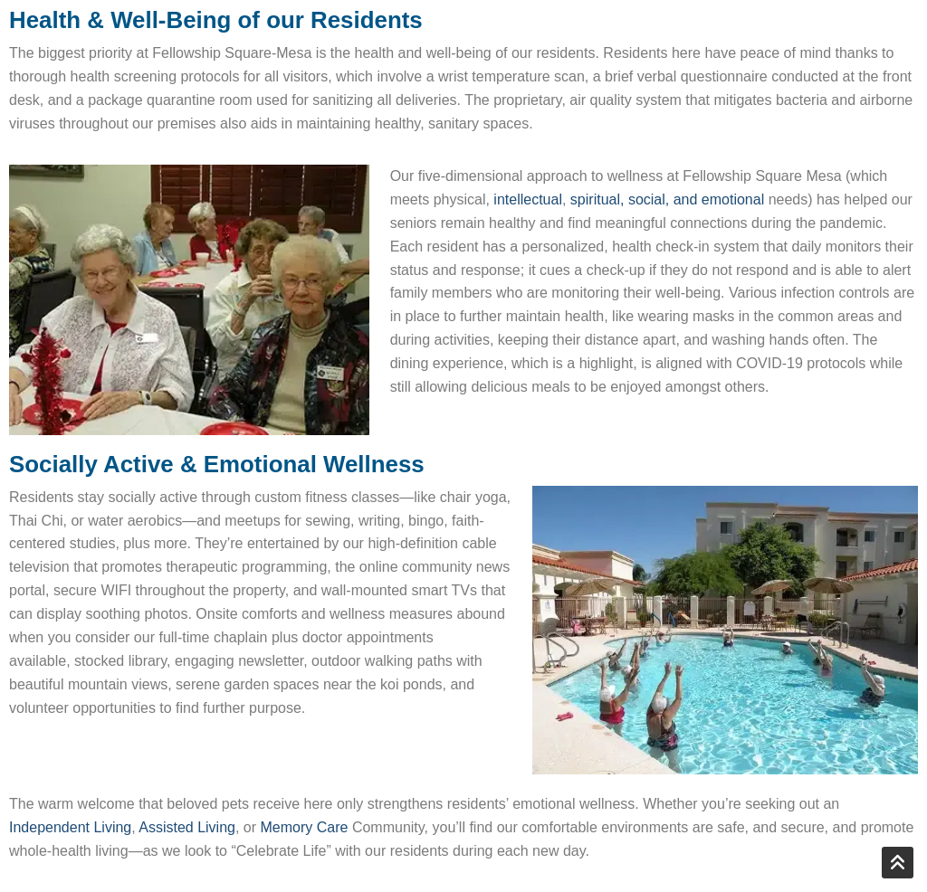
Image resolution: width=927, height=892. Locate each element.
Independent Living (70, 827)
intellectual (527, 199)
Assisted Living (187, 827)
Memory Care (305, 827)
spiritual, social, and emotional (667, 199)
